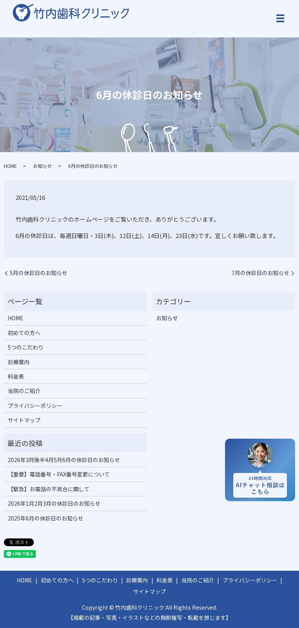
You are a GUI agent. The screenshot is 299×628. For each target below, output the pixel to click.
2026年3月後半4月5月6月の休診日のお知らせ (64, 460)
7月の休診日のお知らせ (260, 273)
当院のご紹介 (24, 391)
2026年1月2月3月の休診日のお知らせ (54, 503)
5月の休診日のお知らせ (38, 273)
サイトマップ (24, 420)
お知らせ (42, 165)
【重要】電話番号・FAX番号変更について (59, 474)
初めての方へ (24, 333)
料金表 (16, 376)
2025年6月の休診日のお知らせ (45, 518)
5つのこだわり (26, 347)
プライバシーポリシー (35, 405)
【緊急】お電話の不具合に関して (49, 489)
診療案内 (19, 362)
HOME (10, 165)
